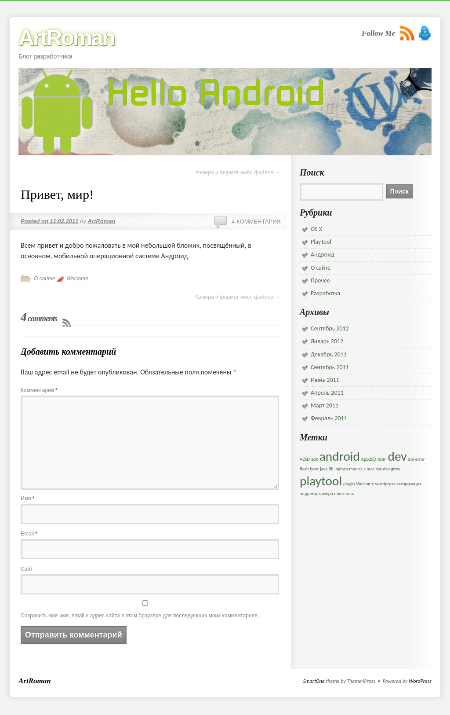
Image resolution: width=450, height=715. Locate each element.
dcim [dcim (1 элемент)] (382, 459)
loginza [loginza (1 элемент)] (341, 469)
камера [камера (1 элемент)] (325, 493)
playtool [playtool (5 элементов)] (321, 481)
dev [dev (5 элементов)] (397, 456)
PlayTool (321, 242)
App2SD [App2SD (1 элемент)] (368, 459)
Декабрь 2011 (329, 354)
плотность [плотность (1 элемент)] (344, 493)
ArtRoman (66, 38)
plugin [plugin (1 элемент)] (349, 484)
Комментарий (39, 390)
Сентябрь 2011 (330, 367)
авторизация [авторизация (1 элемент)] (408, 484)
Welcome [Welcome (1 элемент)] (365, 484)
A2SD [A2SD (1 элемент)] (305, 459)
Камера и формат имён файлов (238, 172)
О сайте (44, 278)
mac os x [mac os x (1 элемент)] (357, 469)
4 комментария (256, 221)
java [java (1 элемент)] (323, 469)
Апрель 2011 (327, 392)
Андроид (322, 254)
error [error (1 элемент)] (420, 459)
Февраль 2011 (329, 418)
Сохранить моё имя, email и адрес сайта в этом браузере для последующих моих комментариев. (140, 615)
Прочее (320, 280)
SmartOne (314, 681)
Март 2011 (324, 405)
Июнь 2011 (325, 380)
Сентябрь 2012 (330, 328)
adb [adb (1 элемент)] (314, 459)
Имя (27, 498)
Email (29, 534)
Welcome (77, 278)
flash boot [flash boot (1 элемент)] (309, 469)
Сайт (27, 569)
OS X (316, 229)
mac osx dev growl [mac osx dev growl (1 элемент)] (384, 469)
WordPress (420, 681)
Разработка (325, 293)
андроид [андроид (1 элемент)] (308, 493)
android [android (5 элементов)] (339, 456)
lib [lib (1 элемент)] (331, 469)
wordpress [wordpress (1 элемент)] (385, 484)
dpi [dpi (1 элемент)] (411, 459)
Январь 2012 (327, 341)
